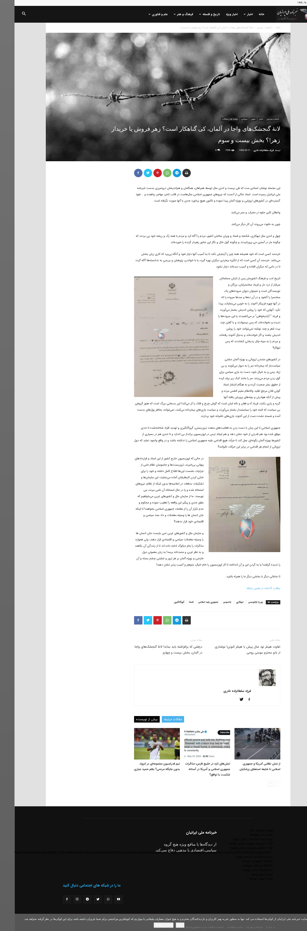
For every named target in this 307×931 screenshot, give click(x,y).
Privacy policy (149, 925)
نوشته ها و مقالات (215, 119)
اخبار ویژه (217, 14)
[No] (302, 922)
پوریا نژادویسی (241, 602)
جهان (238, 119)
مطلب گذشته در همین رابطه (249, 588)
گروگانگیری (164, 602)
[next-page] (256, 783)
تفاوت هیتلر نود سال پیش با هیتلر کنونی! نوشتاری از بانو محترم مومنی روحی (233, 649)
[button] (9, 14)
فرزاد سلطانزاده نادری (249, 150)
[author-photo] (252, 685)
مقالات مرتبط (158, 719)
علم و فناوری (143, 14)
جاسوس (212, 602)
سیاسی (230, 119)
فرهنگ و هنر (169, 14)
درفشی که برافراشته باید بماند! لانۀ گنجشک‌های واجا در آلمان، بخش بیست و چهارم (154, 649)
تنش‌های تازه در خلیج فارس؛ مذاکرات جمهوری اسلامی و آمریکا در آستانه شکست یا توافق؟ (193, 769)
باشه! (165, 925)
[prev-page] (263, 783)
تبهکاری (225, 602)
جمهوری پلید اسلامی (194, 602)
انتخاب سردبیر (249, 28)
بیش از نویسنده (132, 719)
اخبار (233, 14)
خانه (247, 14)
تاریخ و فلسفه (195, 14)
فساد (176, 602)
